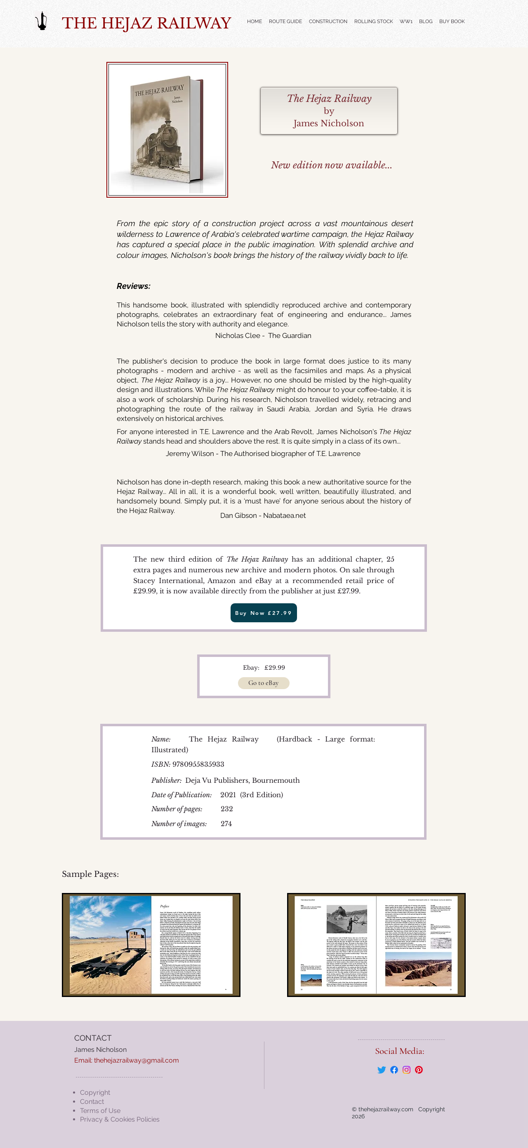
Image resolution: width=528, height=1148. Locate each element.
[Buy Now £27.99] (264, 612)
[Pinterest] (419, 1070)
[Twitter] (382, 1070)
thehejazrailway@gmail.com (136, 1060)
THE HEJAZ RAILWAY (146, 23)
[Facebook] (394, 1070)
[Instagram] (406, 1070)
